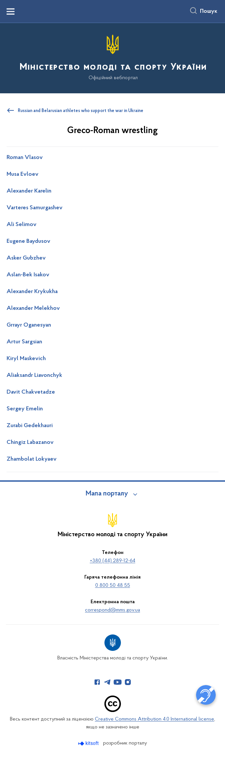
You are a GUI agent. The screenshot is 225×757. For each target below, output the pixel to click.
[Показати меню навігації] (10, 11)
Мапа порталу (107, 493)
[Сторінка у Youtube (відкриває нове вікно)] (118, 682)
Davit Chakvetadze (31, 392)
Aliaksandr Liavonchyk (34, 375)
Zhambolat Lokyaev (32, 459)
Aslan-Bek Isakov (28, 275)
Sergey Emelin (25, 409)
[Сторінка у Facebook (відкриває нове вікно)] (97, 682)
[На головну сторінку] (112, 57)
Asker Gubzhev (26, 258)
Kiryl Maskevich (26, 359)
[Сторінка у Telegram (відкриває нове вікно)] (107, 682)
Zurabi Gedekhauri (30, 426)
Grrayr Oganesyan (29, 325)
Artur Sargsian (24, 342)
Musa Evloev (23, 174)
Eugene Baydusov (28, 241)
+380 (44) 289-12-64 (112, 560)
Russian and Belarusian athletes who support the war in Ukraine (80, 111)
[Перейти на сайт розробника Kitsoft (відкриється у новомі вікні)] (89, 743)
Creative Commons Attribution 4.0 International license (154, 719)
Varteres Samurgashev (35, 208)
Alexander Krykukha (32, 292)
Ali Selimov (22, 225)
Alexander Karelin (29, 191)
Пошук (208, 11)
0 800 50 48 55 (112, 585)
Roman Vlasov (25, 158)
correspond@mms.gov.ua (112, 610)
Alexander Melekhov (33, 308)
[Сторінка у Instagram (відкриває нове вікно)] (128, 682)
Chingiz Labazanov (30, 443)
